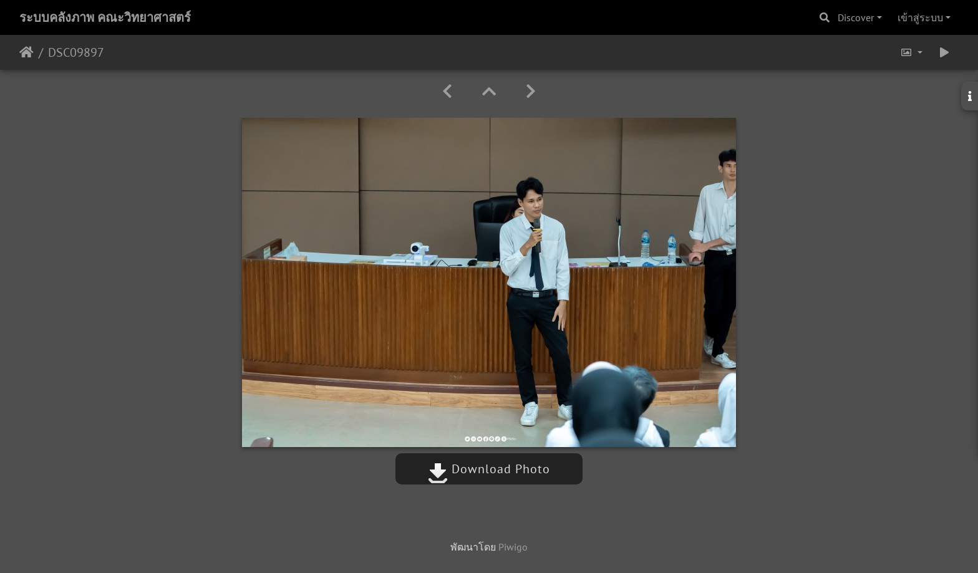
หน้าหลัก (26, 52)
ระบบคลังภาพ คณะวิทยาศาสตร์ (105, 17)
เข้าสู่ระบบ (920, 17)
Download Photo (489, 469)
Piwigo (513, 547)
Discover (856, 17)
